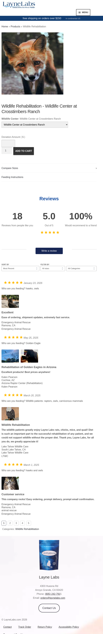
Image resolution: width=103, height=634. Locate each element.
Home (5, 26)
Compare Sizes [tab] (10, 168)
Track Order (24, 627)
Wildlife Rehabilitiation (27, 529)
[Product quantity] (7, 150)
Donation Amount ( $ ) (13, 137)
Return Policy (45, 627)
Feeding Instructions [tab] (12, 177)
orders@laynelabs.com (52, 598)
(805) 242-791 (52, 594)
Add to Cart (23, 151)
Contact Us (49, 608)
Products (15, 26)
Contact (7, 627)
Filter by (45, 264)
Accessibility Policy (69, 627)
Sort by (5, 264)
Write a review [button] (49, 251)
